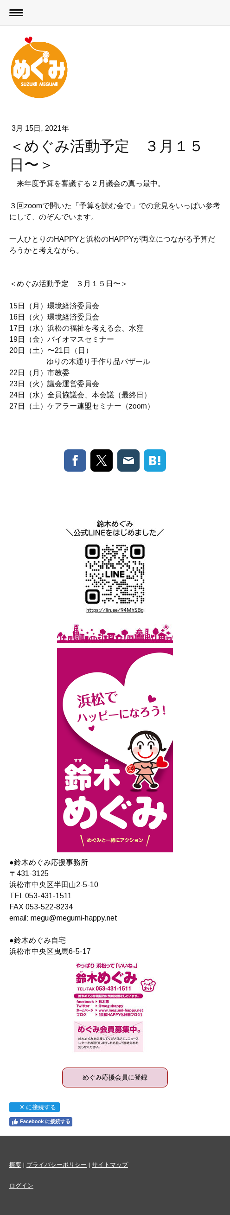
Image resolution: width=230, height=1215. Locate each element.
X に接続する (34, 1107)
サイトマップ (110, 1164)
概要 (15, 1164)
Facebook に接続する (40, 1121)
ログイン (21, 1185)
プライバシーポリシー (56, 1164)
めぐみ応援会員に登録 (115, 1077)
